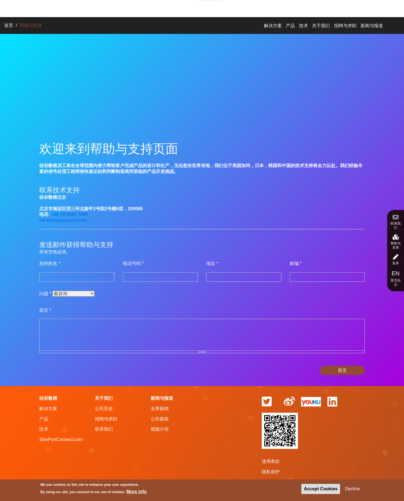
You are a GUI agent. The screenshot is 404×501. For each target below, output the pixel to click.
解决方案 (104, 7)
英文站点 (395, 278)
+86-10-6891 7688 (69, 214)
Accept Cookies (321, 489)
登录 (395, 259)
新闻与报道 (246, 7)
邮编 (296, 263)
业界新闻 (160, 408)
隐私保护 (271, 471)
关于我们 (178, 7)
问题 (45, 293)
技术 (151, 7)
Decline (352, 489)
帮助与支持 (395, 242)
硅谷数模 (48, 398)
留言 (45, 310)
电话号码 (133, 263)
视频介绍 (160, 429)
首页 (8, 25)
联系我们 (395, 222)
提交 (342, 370)
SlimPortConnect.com (61, 439)
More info (137, 492)
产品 (129, 7)
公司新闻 (160, 419)
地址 (212, 263)
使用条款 (271, 461)
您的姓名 (49, 263)
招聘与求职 (211, 8)
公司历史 (104, 408)
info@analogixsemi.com (63, 220)
